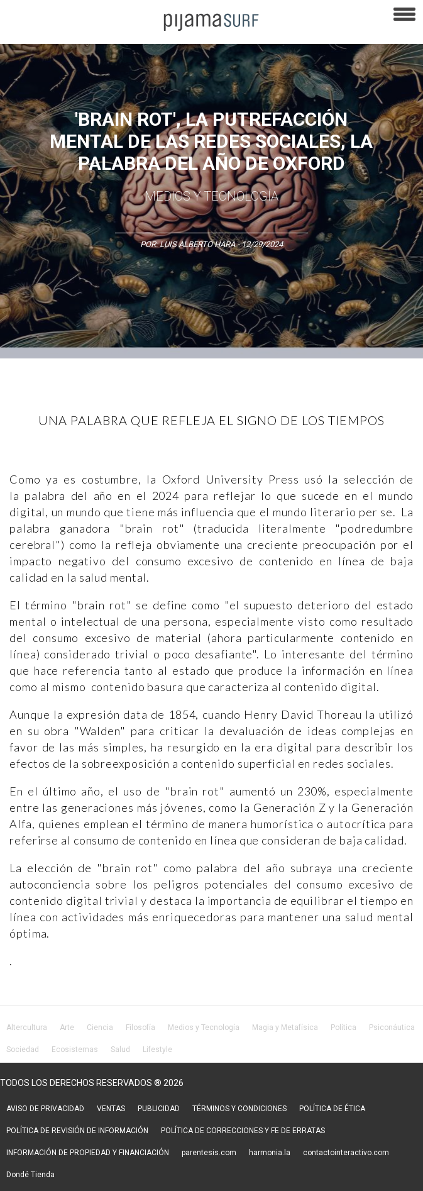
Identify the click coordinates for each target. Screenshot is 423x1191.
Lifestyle (157, 1049)
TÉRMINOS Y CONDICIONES (239, 1108)
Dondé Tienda (30, 1174)
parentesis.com (209, 1152)
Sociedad (22, 1049)
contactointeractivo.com (346, 1152)
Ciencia (100, 1027)
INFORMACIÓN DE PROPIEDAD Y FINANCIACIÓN (87, 1152)
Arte (67, 1027)
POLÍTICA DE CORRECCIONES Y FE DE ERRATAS (243, 1130)
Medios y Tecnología (211, 196)
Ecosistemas (75, 1049)
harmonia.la (269, 1152)
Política (343, 1027)
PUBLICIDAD (159, 1108)
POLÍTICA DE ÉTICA (332, 1108)
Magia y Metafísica (285, 1027)
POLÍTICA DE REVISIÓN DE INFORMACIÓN (77, 1130)
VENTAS (111, 1108)
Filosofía (140, 1027)
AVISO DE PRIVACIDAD (45, 1108)
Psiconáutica (392, 1027)
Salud (120, 1049)
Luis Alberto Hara (197, 244)
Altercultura (26, 1027)
